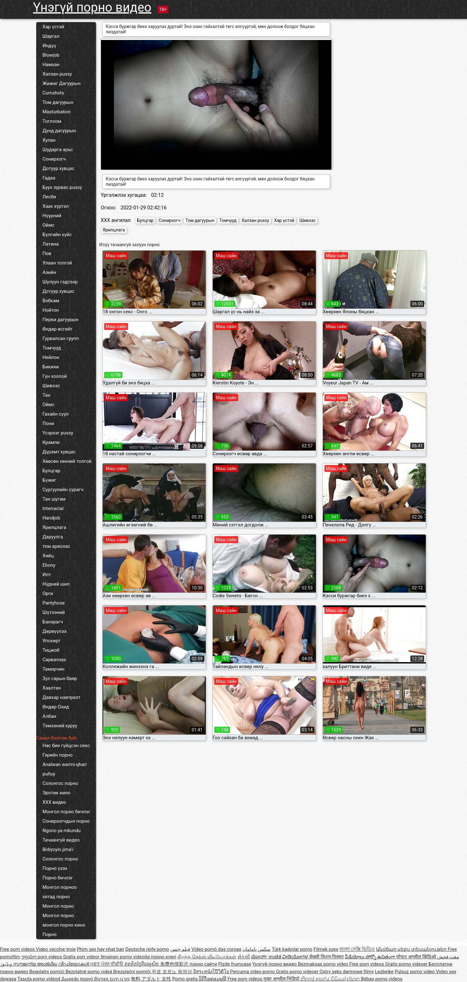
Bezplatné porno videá (89, 971)
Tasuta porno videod (39, 979)
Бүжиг (49, 480)
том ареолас (56, 546)
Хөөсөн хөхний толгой (66, 461)
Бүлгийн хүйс (57, 234)
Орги (47, 593)
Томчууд (51, 348)
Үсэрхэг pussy (57, 433)
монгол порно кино (63, 925)
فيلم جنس (180, 949)
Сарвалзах (54, 659)
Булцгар (51, 471)
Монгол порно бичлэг (66, 812)
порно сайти (203, 964)
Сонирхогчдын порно (66, 821)
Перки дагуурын (60, 319)
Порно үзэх (54, 868)
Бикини (50, 367)
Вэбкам (50, 301)
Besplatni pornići (47, 971)
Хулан (48, 140)
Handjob (51, 518)
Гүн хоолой (54, 376)
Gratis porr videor (82, 957)
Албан (49, 716)
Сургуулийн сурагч (62, 489)
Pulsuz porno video (415, 971)
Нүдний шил (56, 584)
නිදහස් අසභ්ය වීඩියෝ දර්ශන (331, 979)
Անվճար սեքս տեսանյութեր (412, 949)
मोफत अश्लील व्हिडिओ (416, 957)
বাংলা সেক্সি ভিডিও (356, 949)
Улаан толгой (57, 263)
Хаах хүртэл (55, 206)
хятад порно (56, 897)
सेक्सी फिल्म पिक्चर (326, 957)
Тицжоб (50, 650)
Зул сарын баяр (59, 678)
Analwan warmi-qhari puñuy (64, 769)
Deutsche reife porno (147, 949)
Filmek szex (325, 949)
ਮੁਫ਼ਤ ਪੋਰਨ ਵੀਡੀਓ (107, 964)
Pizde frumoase (234, 964)
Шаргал (50, 36)
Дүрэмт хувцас (59, 452)
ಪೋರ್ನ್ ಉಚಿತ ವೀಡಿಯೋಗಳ (280, 957)
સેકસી (244, 957)
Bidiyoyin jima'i (57, 849)
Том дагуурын (57, 102)
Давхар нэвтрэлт (61, 697)
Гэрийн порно (57, 755)
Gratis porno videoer (407, 964)
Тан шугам (53, 499)
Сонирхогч (54, 159)
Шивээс (51, 386)
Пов (46, 253)
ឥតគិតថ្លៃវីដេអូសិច (142, 964)
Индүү (49, 45)
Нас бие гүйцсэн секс (66, 745)
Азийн (49, 272)
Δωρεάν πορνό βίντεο (85, 979)
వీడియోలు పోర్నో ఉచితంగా (370, 957)
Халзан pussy (57, 74)
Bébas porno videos (381, 979)
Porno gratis (185, 979)
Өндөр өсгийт (57, 329)
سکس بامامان (256, 949)
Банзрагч (52, 622)
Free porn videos (18, 949)
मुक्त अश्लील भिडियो (282, 979)
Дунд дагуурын (59, 130)
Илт (46, 574)
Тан (46, 395)
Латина (50, 244)
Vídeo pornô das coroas (216, 949)
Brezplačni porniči (132, 971)
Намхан (50, 64)
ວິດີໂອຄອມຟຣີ (213, 979)
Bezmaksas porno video (323, 964)
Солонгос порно (60, 783)
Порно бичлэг (57, 878)
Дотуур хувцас (58, 168)
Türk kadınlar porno (292, 949)
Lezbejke (384, 971)
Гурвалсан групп (60, 338)
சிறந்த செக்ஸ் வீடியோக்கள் (206, 957)
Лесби (49, 197)
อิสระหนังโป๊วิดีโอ (211, 971)
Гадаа (48, 178)
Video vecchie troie (56, 949)
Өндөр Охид (55, 707)
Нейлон (50, 357)
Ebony (48, 565)
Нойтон (50, 310)
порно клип (164, 957)
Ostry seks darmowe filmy (346, 971)
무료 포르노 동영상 (172, 971)
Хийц (48, 556)
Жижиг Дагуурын (61, 83)
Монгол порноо (59, 887)
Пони (48, 423)
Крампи (51, 442)
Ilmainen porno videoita (126, 957)
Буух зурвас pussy (62, 187)
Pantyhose (53, 603)
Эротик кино (56, 793)
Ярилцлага (54, 527)
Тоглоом (51, 121)
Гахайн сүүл (55, 414)
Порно (49, 934)
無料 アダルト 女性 (151, 979)
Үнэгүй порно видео (92, 7)
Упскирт (51, 641)
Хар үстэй (53, 27)
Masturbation (56, 112)
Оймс (48, 225)
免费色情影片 (175, 964)
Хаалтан (51, 688)
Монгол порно (58, 906)
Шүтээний (53, 612)
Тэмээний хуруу (59, 726)
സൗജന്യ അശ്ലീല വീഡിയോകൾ (51, 964)
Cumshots (53, 93)
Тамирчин (53, 669)
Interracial (53, 508)
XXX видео (54, 802)
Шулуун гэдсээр (60, 282)
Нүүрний (51, 216)
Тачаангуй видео (61, 840)
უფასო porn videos (42, 957)
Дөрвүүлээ (54, 631)
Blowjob (50, 55)
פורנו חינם (120, 979)
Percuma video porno (253, 971)
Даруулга (52, 537)
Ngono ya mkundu (61, 830)
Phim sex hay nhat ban (100, 949)
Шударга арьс (57, 149)
